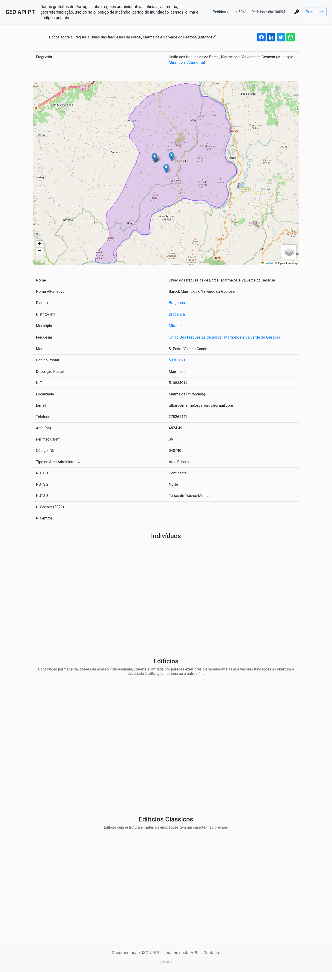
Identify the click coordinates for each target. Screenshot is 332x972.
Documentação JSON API (135, 951)
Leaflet (267, 263)
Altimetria (195, 62)
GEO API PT (20, 12)
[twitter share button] (281, 37)
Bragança (176, 302)
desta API (181, 951)
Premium (313, 12)
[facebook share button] (261, 37)
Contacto (211, 951)
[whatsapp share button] (290, 37)
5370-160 (176, 359)
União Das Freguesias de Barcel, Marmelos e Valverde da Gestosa (222, 336)
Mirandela (177, 62)
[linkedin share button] (271, 37)
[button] (166, 168)
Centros (46, 517)
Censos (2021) (52, 505)
